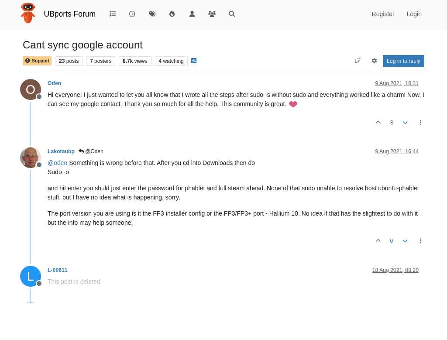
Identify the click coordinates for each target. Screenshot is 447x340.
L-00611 (58, 270)
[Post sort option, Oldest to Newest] (358, 61)
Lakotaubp (61, 151)
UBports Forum (70, 14)
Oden (54, 83)
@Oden (91, 151)
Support (37, 61)
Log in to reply (403, 61)
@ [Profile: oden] (57, 162)
